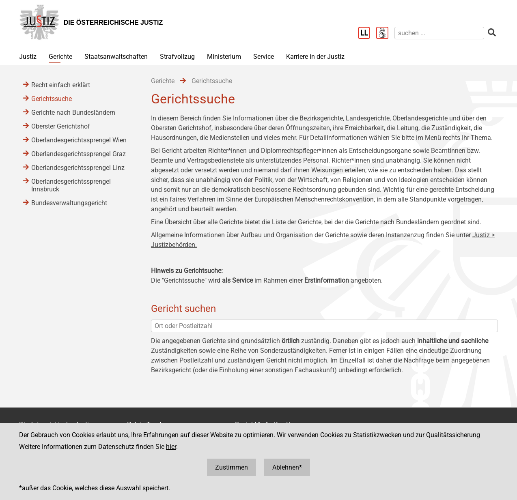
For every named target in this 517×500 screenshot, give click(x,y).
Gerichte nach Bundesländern (73, 112)
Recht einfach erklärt (60, 85)
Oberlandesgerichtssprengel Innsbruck (71, 185)
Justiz (28, 56)
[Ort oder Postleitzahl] (324, 326)
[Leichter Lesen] (367, 34)
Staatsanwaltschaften (116, 56)
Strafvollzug (177, 56)
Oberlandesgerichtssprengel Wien (79, 140)
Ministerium (224, 56)
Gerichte (60, 56)
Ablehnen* (287, 467)
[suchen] (439, 33)
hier (171, 447)
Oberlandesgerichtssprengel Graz (78, 154)
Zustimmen (231, 467)
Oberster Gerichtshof (60, 126)
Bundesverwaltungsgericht (69, 203)
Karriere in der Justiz (315, 56)
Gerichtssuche (51, 99)
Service (263, 56)
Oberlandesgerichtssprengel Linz (78, 168)
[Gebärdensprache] (385, 34)
